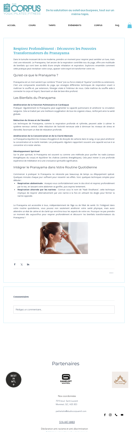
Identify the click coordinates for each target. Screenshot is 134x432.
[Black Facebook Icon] (105, 415)
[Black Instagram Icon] (110, 415)
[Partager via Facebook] (14, 264)
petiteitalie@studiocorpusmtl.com (71, 411)
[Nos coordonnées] (66, 396)
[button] (32, 25)
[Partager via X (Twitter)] (21, 264)
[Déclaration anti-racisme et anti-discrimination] (65, 428)
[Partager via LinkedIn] (28, 264)
